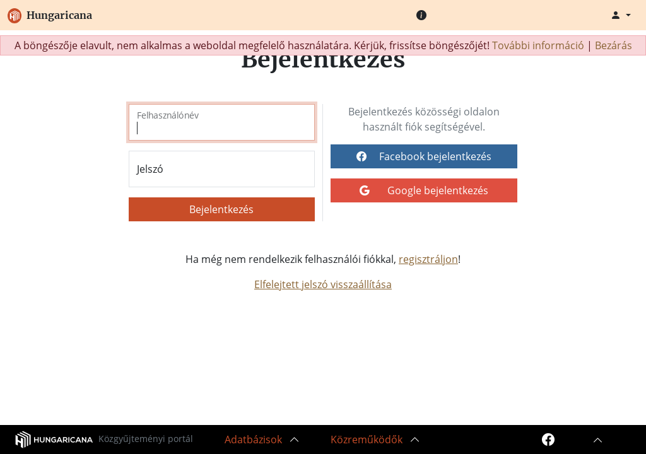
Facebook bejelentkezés (423, 156)
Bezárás (613, 45)
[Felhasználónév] (222, 122)
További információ (538, 45)
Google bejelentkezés (424, 190)
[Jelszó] (222, 169)
